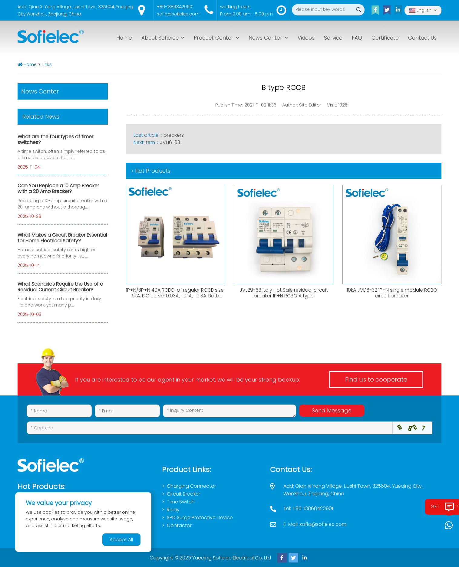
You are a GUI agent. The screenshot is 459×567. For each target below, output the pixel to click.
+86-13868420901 (175, 7)
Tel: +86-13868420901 (308, 508)
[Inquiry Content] (229, 411)
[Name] (59, 411)
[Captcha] (210, 427)
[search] (359, 9)
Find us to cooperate (376, 379)
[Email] (127, 411)
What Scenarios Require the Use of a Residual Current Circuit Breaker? (60, 286)
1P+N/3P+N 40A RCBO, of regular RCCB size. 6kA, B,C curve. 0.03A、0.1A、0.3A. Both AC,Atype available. (175, 296)
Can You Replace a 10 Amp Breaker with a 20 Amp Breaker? (58, 188)
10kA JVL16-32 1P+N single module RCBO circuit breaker (392, 293)
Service (333, 37)
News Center (265, 37)
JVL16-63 (170, 142)
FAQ (357, 37)
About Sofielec (160, 37)
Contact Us (422, 37)
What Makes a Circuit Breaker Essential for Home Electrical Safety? (62, 237)
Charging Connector (191, 486)
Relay (173, 509)
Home (124, 37)
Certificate (385, 37)
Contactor (179, 525)
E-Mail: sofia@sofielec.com (314, 524)
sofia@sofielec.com (178, 14)
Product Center (213, 37)
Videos (306, 37)
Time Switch (181, 501)
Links (47, 64)
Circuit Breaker (183, 493)
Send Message (332, 410)
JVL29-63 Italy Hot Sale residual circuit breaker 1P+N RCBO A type (283, 293)
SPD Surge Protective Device (200, 517)
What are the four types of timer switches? (55, 139)
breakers (173, 135)
